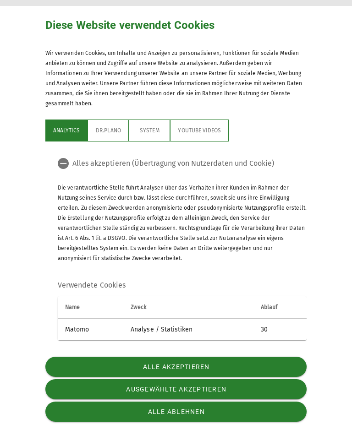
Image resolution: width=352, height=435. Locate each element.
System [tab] (149, 130)
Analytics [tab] (66, 130)
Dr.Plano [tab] (108, 130)
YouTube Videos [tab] (199, 130)
